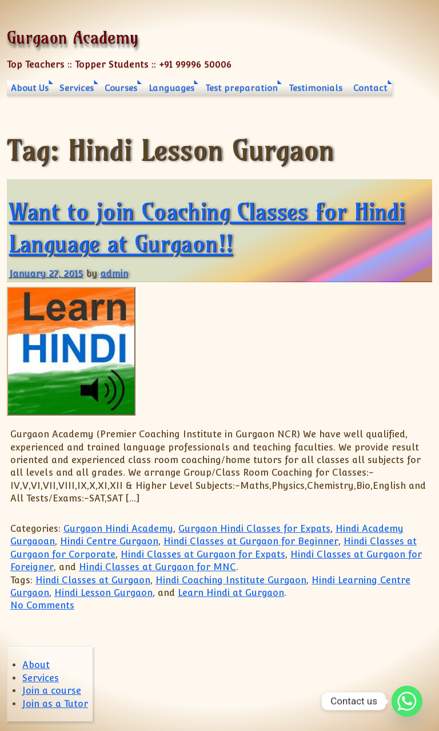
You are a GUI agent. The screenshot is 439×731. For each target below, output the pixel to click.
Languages (171, 88)
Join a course (51, 690)
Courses (121, 88)
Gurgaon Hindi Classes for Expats (254, 528)
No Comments (42, 605)
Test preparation (241, 88)
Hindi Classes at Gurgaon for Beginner (250, 541)
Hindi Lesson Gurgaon (103, 592)
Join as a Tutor (55, 703)
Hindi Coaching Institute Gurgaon (230, 580)
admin (114, 273)
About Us (30, 88)
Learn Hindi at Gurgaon (231, 592)
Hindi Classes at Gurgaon (92, 580)
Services (76, 88)
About (36, 664)
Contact (370, 88)
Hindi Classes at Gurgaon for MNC (157, 567)
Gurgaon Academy (72, 37)
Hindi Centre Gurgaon (109, 541)
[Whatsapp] (407, 701)
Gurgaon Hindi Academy (118, 528)
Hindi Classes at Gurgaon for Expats (203, 554)
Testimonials (315, 88)
